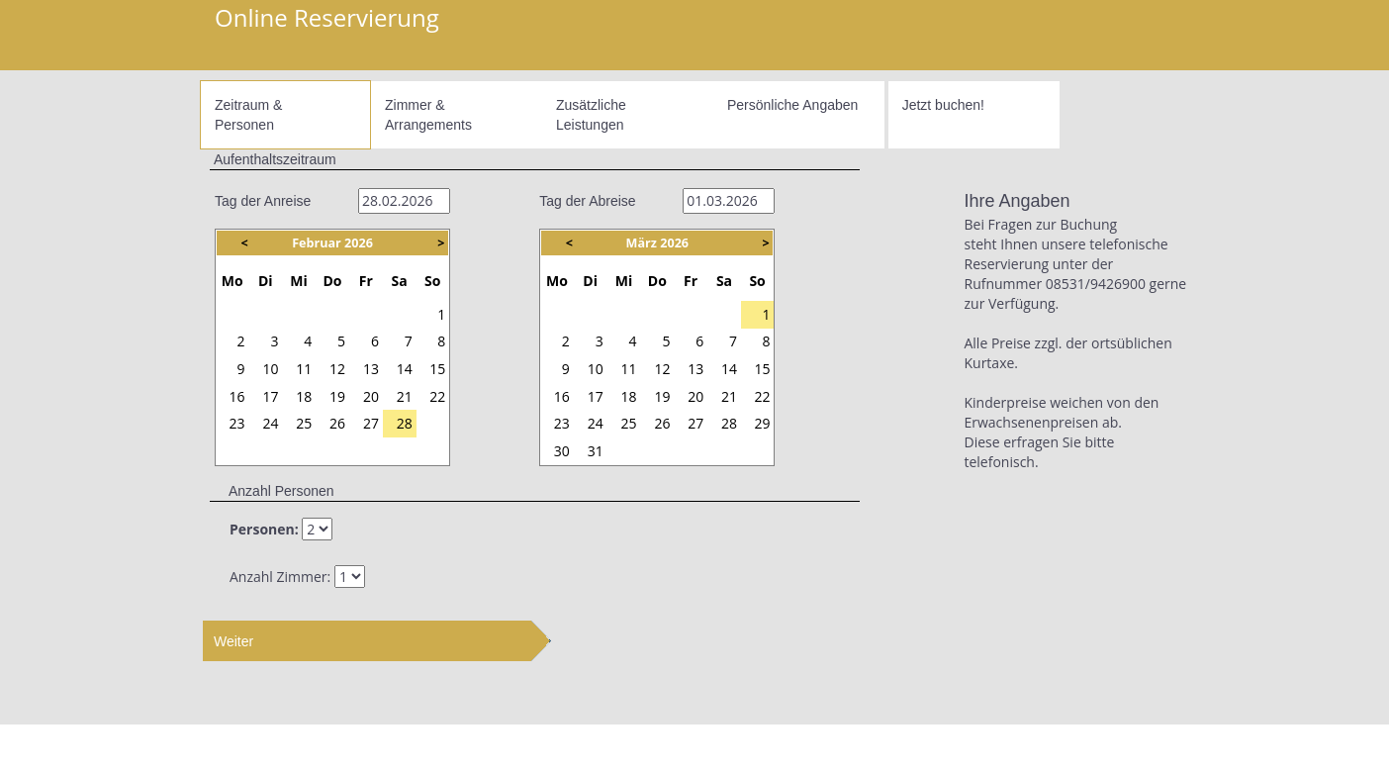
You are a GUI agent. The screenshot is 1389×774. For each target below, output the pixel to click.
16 (237, 396)
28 (304, 314)
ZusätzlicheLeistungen (591, 115)
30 (371, 314)
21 (405, 396)
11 (304, 368)
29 (337, 314)
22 (437, 396)
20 (371, 396)
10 (270, 368)
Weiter (233, 641)
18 (304, 396)
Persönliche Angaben (792, 105)
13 (371, 368)
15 (437, 368)
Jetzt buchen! (943, 105)
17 (270, 396)
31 (405, 314)
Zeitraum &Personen (248, 115)
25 (304, 423)
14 (405, 368)
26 (237, 314)
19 (337, 396)
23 (237, 423)
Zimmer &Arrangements (428, 115)
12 (337, 368)
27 (270, 314)
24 (270, 423)
